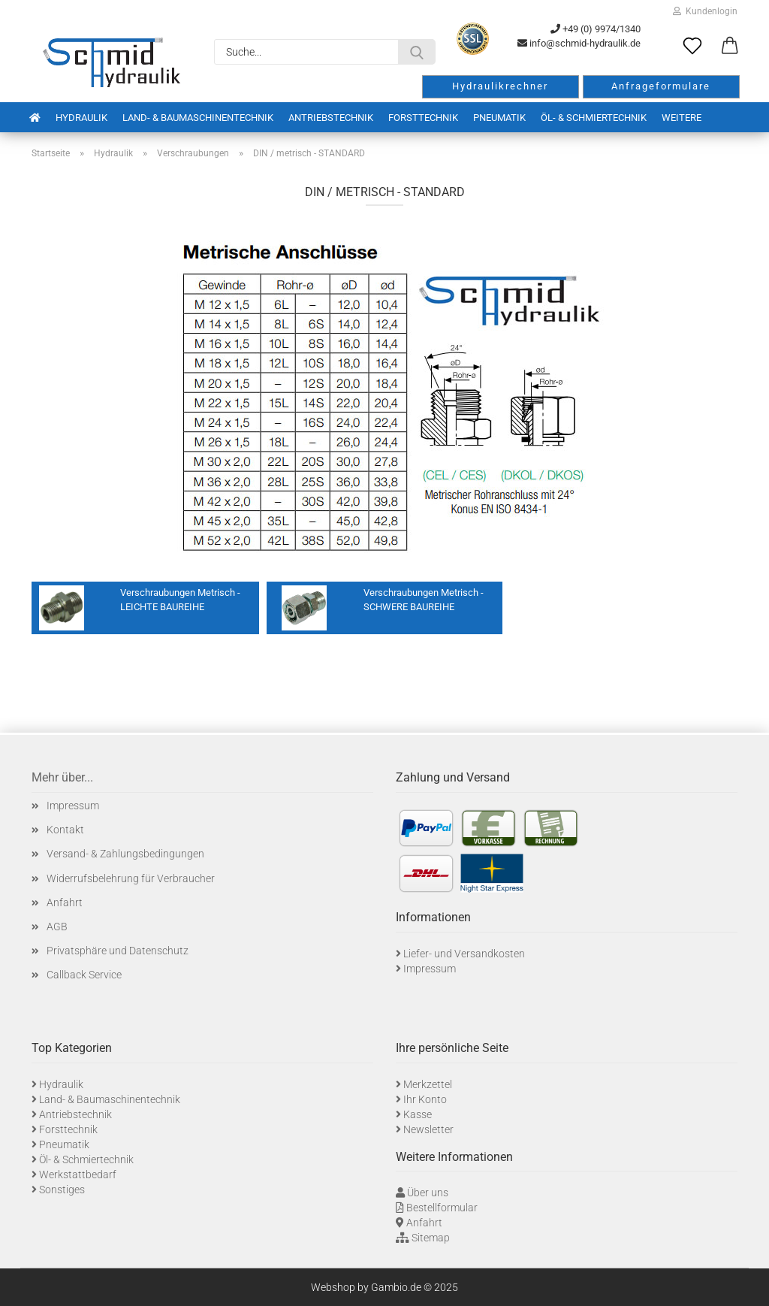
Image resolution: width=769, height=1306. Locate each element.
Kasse (417, 1114)
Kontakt (65, 830)
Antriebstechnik (330, 117)
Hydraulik (81, 117)
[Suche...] (417, 52)
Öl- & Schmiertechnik (594, 117)
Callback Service (84, 975)
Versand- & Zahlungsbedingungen (125, 854)
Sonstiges (62, 1190)
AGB (57, 927)
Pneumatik (499, 117)
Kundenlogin (705, 11)
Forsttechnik (423, 117)
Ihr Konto (425, 1099)
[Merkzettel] (692, 47)
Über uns (427, 1193)
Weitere (681, 117)
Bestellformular (442, 1208)
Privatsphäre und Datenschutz (117, 951)
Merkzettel (427, 1084)
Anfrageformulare (660, 86)
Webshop (333, 1287)
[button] (730, 47)
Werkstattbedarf (77, 1174)
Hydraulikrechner (500, 86)
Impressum (73, 806)
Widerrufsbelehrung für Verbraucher (131, 878)
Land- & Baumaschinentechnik (197, 117)
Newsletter (428, 1129)
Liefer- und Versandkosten (464, 954)
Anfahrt (65, 902)
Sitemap (431, 1238)
